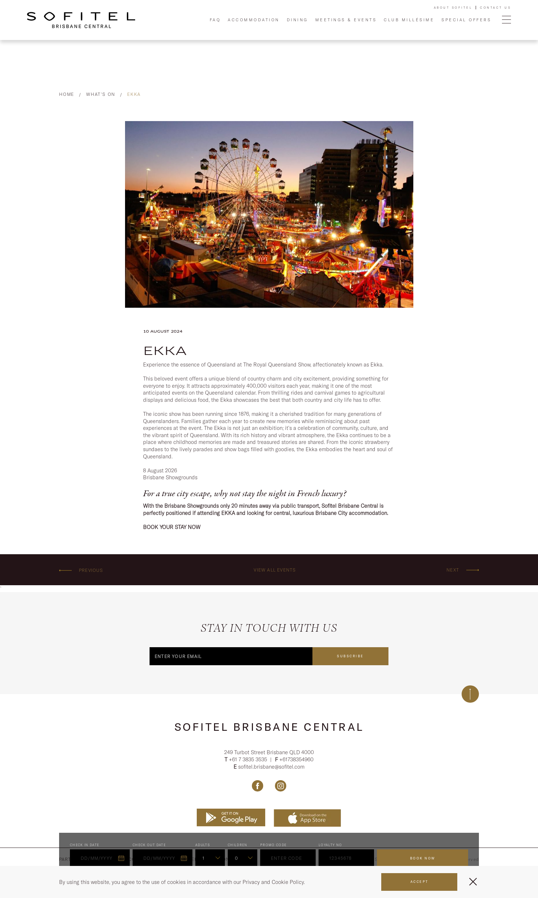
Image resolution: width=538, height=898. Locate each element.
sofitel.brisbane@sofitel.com (271, 767)
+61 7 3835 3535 (248, 759)
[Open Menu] (506, 20)
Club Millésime (409, 19)
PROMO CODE (273, 846)
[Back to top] (470, 694)
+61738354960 (296, 759)
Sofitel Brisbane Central (269, 727)
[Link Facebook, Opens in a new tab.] (257, 786)
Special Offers (466, 19)
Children (238, 846)
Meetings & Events (346, 19)
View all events (275, 570)
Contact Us (495, 7)
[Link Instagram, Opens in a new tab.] (280, 786)
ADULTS (202, 846)
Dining (297, 19)
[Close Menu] (473, 881)
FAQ (215, 19)
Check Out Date (149, 846)
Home (66, 94)
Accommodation (254, 19)
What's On (100, 94)
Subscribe (350, 656)
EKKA (134, 94)
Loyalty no (330, 846)
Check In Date (84, 846)
